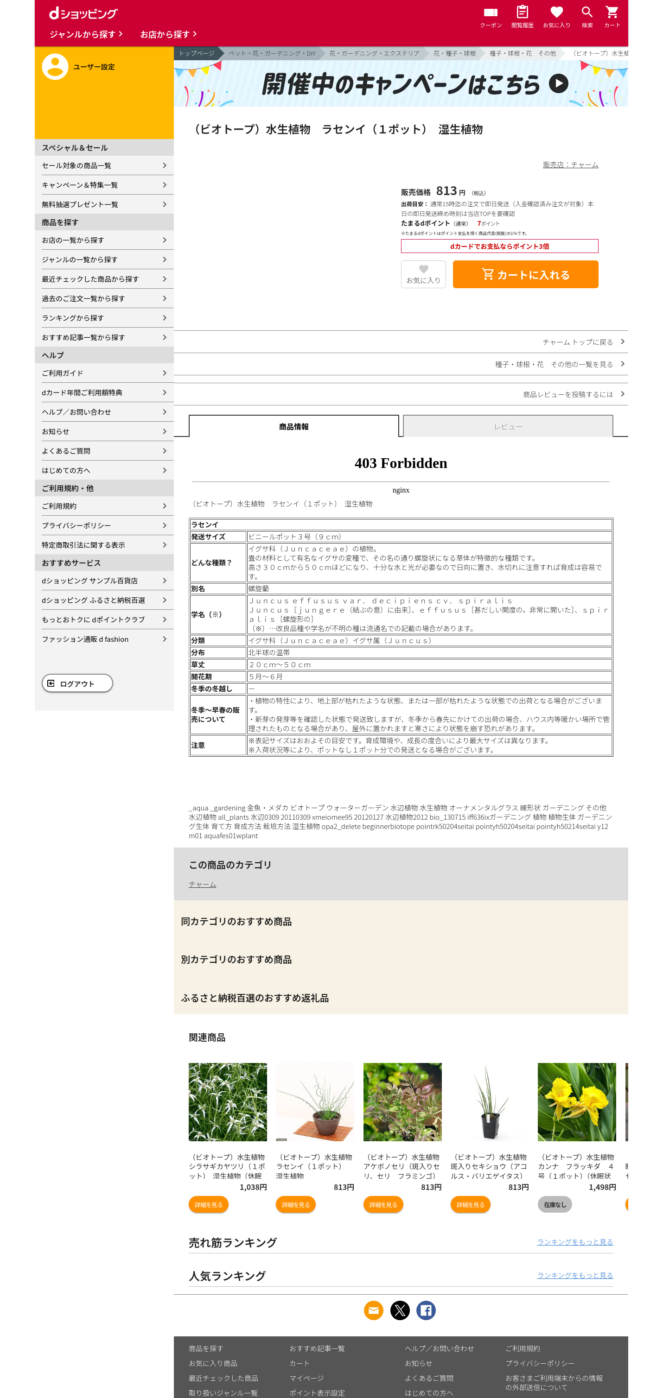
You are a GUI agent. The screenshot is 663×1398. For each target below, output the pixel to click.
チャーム (202, 884)
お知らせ (56, 431)
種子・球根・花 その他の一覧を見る (554, 364)
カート (299, 1363)
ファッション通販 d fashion (85, 639)
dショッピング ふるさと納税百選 (93, 600)
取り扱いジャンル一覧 (223, 1393)
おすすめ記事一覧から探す (83, 337)
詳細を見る (209, 1204)
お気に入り (423, 280)
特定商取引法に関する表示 (83, 545)
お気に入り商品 (213, 1363)
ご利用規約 (59, 506)
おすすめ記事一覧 (317, 1348)
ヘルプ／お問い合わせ (76, 412)
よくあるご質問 (66, 450)
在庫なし (555, 1204)
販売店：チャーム (571, 164)
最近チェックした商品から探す (90, 279)
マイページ (306, 1378)
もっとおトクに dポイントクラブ (93, 619)
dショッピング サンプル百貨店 (90, 580)
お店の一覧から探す (73, 240)
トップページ (196, 53)
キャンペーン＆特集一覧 (80, 185)
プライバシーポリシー (76, 525)
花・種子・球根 (455, 53)
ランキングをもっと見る (575, 1241)
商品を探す (206, 1348)
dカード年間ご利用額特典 (82, 392)
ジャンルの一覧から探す (80, 259)
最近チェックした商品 (223, 1378)
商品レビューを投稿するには (568, 394)
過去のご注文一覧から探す (83, 298)
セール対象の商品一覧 (76, 165)
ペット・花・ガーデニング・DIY (272, 53)
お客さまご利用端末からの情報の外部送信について (554, 1382)
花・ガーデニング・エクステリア (375, 53)
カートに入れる (525, 274)
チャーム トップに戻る (577, 341)
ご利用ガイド (62, 373)
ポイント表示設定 (317, 1393)
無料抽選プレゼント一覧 (80, 204)
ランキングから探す (73, 318)
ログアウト (77, 684)
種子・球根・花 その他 (523, 53)
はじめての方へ (66, 470)
